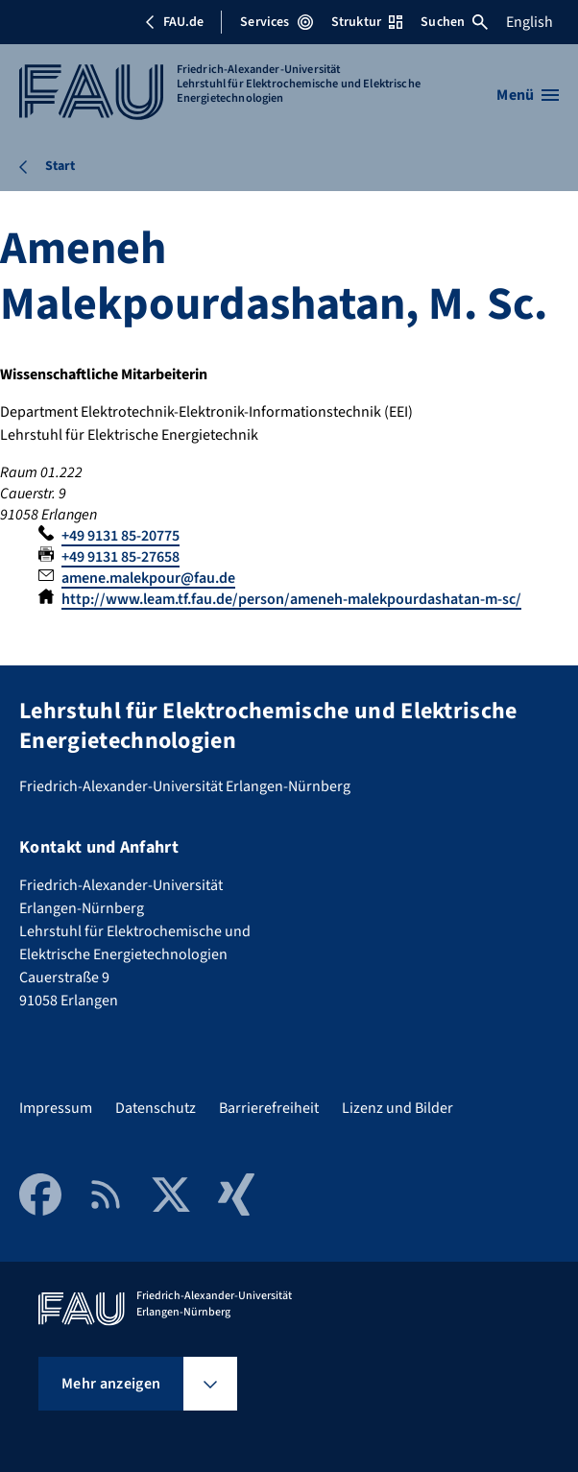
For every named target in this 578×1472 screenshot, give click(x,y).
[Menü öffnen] (527, 95)
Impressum (55, 1108)
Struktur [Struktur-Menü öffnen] (366, 22)
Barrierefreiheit (269, 1108)
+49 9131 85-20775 (120, 535)
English (529, 22)
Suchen (454, 22)
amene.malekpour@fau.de (148, 578)
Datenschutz (155, 1108)
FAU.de (174, 22)
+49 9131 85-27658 (120, 556)
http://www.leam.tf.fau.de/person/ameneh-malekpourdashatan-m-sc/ (291, 599)
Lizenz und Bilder (397, 1108)
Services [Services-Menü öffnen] (276, 22)
